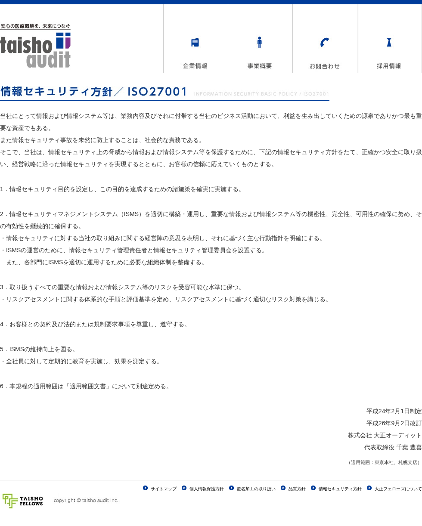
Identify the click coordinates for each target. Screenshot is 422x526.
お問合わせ (324, 38)
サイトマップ (164, 488)
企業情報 (195, 38)
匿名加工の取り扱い (256, 488)
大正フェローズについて (398, 488)
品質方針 (297, 488)
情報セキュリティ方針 (340, 488)
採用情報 (389, 38)
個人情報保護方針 (206, 488)
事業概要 (260, 38)
